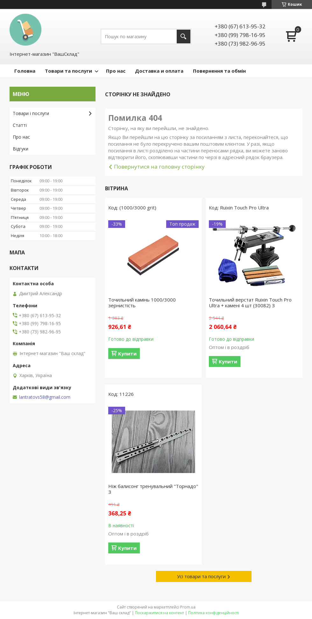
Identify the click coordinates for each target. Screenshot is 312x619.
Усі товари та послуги (201, 576)
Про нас (115, 71)
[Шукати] (183, 36)
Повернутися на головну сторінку (159, 166)
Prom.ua (187, 607)
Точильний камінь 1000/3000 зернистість (142, 302)
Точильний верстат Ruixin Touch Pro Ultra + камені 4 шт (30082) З (250, 302)
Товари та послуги (68, 71)
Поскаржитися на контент (159, 612)
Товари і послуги (31, 113)
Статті (20, 125)
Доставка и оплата (159, 71)
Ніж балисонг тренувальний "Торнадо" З (153, 489)
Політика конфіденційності (213, 612)
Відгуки (20, 149)
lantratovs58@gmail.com (44, 397)
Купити (127, 353)
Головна (24, 71)
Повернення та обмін (219, 71)
